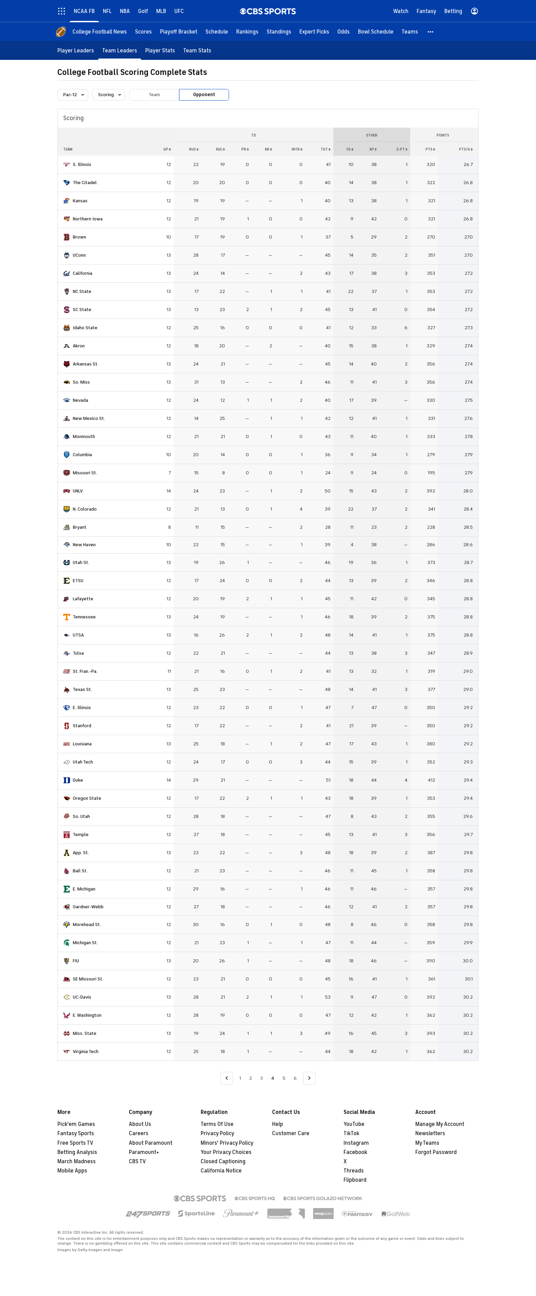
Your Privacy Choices (226, 1152)
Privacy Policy (217, 1133)
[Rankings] (247, 31)
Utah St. (81, 562)
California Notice (221, 1170)
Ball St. (80, 871)
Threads (354, 1170)
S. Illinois (82, 164)
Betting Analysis (77, 1152)
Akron (79, 346)
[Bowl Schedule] (376, 31)
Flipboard (355, 1180)
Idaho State (85, 328)
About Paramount (150, 1143)
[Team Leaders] (119, 50)
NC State (82, 291)
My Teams (427, 1143)
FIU (76, 961)
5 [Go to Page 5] (283, 1078)
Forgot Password (436, 1152)
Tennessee (84, 617)
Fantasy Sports (75, 1133)
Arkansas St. (85, 364)
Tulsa (78, 653)
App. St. (81, 853)
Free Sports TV (75, 1143)
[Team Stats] (197, 50)
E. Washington (87, 1015)
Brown (79, 237)
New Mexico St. (89, 418)
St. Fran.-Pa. (85, 671)
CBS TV (137, 1161)
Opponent (204, 95)
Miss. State (84, 1033)
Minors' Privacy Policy (227, 1143)
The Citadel (85, 182)
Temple (81, 834)
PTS (430, 149)
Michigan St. (85, 943)
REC (220, 149)
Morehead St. (87, 924)
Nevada (80, 400)
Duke (78, 780)
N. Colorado (85, 509)
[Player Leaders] (75, 50)
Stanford (82, 726)
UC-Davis (82, 997)
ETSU (78, 580)
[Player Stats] (160, 50)
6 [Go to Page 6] (295, 1078)
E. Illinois (82, 707)
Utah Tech (83, 762)
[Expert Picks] (314, 31)
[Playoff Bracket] (178, 31)
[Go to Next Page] (309, 1078)
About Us (140, 1124)
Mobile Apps (72, 1170)
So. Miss (81, 382)
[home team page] (66, 164)
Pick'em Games (76, 1124)
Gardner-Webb (88, 907)
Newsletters (430, 1133)
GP (167, 149)
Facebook (355, 1152)
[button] (430, 31)
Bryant (79, 527)
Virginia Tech (85, 1051)
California (82, 273)
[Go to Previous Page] (226, 1078)
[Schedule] (216, 31)
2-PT (401, 149)
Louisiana (82, 744)
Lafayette (83, 599)
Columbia (82, 455)
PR (245, 149)
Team (154, 95)
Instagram (356, 1143)
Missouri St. (85, 473)
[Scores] (143, 31)
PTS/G (466, 149)
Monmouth (84, 436)
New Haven (84, 545)
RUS (194, 149)
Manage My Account (439, 1124)
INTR (297, 149)
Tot (326, 149)
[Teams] (410, 31)
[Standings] (279, 31)
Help (277, 1124)
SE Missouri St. (88, 979)
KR (268, 149)
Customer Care (290, 1133)
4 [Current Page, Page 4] (272, 1078)
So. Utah (81, 816)
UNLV (78, 491)
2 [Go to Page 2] (250, 1078)
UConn (79, 255)
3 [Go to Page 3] (261, 1078)
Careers (138, 1133)
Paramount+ (144, 1152)
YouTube (354, 1124)
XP (373, 149)
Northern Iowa (88, 219)
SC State (82, 309)
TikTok (351, 1133)
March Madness (76, 1161)
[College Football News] (99, 31)
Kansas (80, 201)
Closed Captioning (223, 1161)
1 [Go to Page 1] (240, 1078)
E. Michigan (84, 889)
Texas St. (82, 689)
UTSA (78, 635)
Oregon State (87, 798)
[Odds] (343, 31)
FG (350, 149)
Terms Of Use (217, 1124)
